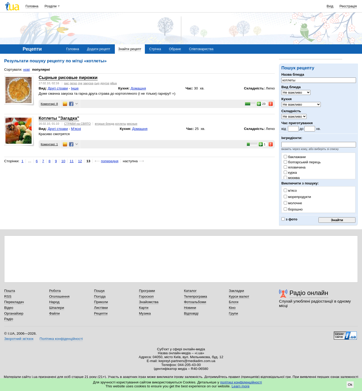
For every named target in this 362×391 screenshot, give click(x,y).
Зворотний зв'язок (18, 339)
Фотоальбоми (195, 302)
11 (72, 161)
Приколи (101, 302)
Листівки (101, 308)
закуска (88, 83)
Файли (54, 313)
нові (26, 69)
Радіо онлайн (308, 292)
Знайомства (148, 302)
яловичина (295, 167)
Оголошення (59, 296)
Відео (8, 308)
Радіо (8, 319)
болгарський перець (302, 162)
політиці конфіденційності (241, 382)
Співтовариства (201, 49)
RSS (7, 296)
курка (290, 173)
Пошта (9, 291)
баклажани (295, 157)
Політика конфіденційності (61, 339)
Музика (145, 313)
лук (80, 83)
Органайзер (13, 313)
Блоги (234, 302)
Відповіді (191, 313)
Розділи (51, 6)
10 (63, 161)
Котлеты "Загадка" (59, 118)
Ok (350, 385)
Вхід (330, 6)
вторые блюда (104, 123)
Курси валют (239, 296)
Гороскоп (146, 296)
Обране (175, 49)
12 (80, 161)
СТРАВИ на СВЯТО (77, 123)
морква (292, 178)
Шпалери (56, 308)
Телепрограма (195, 296)
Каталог (190, 291)
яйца (113, 83)
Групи (233, 313)
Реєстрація (348, 6)
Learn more (241, 386)
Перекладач (14, 302)
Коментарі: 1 (49, 144)
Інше (75, 88)
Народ (54, 302)
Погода (99, 296)
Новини (190, 308)
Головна (32, 6)
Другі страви (58, 88)
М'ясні (76, 129)
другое (104, 83)
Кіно (232, 308)
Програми (147, 291)
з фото (289, 219)
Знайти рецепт (129, 49)
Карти (143, 308)
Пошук (99, 291)
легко (73, 83)
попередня (109, 161)
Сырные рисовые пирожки (68, 77)
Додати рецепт (98, 49)
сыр (96, 83)
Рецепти (101, 313)
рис (66, 83)
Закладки (236, 291)
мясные (132, 123)
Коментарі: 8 (49, 103)
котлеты (120, 123)
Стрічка (155, 49)
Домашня (138, 88)
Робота (55, 291)
